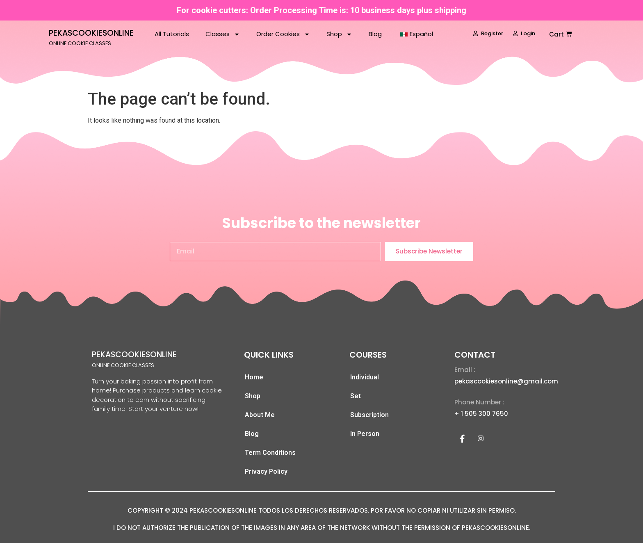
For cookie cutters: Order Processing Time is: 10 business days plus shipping (321, 10)
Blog (375, 34)
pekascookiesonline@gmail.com (506, 381)
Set (355, 396)
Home (254, 377)
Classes (222, 34)
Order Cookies (283, 34)
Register (488, 33)
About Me (260, 415)
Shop (339, 34)
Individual (364, 377)
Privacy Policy (266, 471)
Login (524, 33)
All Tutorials (172, 34)
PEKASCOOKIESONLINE (91, 33)
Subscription (369, 415)
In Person (364, 434)
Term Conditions (270, 452)
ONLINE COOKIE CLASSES (80, 43)
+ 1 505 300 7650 (481, 413)
